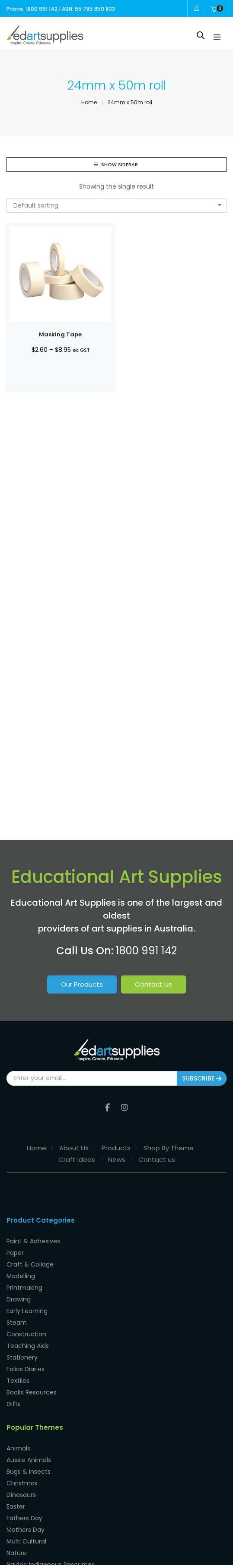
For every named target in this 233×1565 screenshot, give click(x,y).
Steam (16, 1321)
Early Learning (27, 1309)
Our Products (82, 984)
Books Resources (31, 1391)
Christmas (22, 1482)
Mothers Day (25, 1528)
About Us (74, 1146)
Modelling (20, 1274)
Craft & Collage (30, 1263)
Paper (15, 1251)
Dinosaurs (21, 1493)
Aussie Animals (28, 1458)
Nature (16, 1551)
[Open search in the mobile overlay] (200, 35)
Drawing (18, 1298)
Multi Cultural (26, 1540)
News (116, 1158)
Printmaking (24, 1286)
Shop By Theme (169, 1146)
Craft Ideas (76, 1158)
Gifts (13, 1402)
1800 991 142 (146, 951)
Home (36, 1146)
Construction (26, 1333)
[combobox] (116, 205)
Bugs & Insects (28, 1470)
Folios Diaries (25, 1367)
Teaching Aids (27, 1344)
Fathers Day (24, 1516)
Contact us (156, 1158)
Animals (18, 1447)
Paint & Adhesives (33, 1240)
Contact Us (153, 984)
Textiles (17, 1379)
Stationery (22, 1356)
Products (116, 1146)
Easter (15, 1505)
